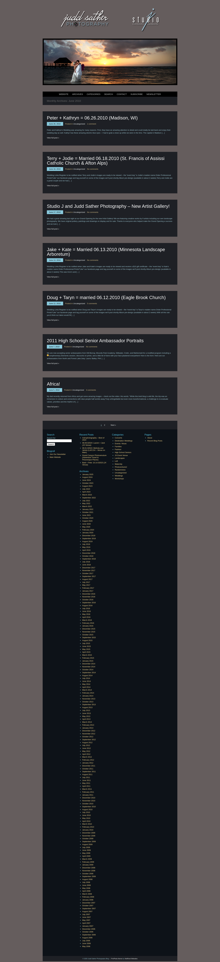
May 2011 (86, 783)
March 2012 (87, 757)
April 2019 (86, 550)
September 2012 (89, 740)
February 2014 (88, 693)
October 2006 (87, 932)
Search (108, 94)
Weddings (119, 476)
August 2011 (87, 774)
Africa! (53, 384)
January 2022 (87, 509)
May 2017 (86, 585)
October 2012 (87, 737)
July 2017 (86, 582)
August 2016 (87, 605)
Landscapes (120, 458)
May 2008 (86, 888)
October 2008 (87, 874)
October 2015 (87, 635)
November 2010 (88, 801)
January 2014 (87, 696)
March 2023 (87, 495)
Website (63, 94)
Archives (77, 94)
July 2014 (86, 678)
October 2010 (87, 804)
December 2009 (88, 833)
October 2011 (87, 769)
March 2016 (87, 620)
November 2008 (88, 871)
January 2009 (87, 865)
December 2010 (88, 798)
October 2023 (87, 483)
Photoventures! (121, 467)
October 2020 (87, 518)
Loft (116, 461)
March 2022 (87, 506)
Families (118, 446)
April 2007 (86, 923)
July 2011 (86, 777)
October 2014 (87, 670)
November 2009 (88, 836)
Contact (122, 94)
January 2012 (87, 763)
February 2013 (88, 725)
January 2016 (87, 626)
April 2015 (86, 652)
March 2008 (87, 894)
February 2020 (88, 530)
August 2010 (87, 809)
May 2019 (86, 547)
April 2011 (86, 786)
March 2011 (87, 789)
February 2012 (88, 760)
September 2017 (89, 576)
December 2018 (88, 553)
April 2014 (86, 687)
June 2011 (86, 780)
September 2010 (89, 807)
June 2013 (86, 713)
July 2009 (86, 847)
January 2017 (87, 591)
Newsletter (153, 94)
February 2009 (88, 862)
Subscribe (136, 94)
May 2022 (86, 503)
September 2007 (89, 908)
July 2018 (86, 562)
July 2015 (86, 643)
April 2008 (86, 891)
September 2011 (89, 771)
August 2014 (87, 675)
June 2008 (86, 885)
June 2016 (86, 611)
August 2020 (87, 521)
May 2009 (86, 853)
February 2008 (88, 897)
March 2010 (87, 824)
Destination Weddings (123, 441)
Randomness (120, 470)
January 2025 (87, 474)
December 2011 (88, 766)
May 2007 (86, 920)
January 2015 (87, 661)
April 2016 (86, 617)
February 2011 (88, 792)
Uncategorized (79, 124)
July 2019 (86, 544)
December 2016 (88, 594)
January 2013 (87, 728)
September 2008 (89, 876)
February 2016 (88, 623)
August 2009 (87, 844)
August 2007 (87, 911)
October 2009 (87, 838)
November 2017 (88, 570)
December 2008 (88, 868)
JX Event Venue (121, 455)
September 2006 (89, 935)
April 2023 (86, 492)
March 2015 (87, 655)
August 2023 (87, 486)
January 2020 (87, 533)
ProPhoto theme (116, 958)
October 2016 (87, 600)
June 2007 (86, 917)
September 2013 (89, 704)
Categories (93, 94)
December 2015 (88, 629)
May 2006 (86, 946)
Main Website (55, 457)
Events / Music (121, 444)
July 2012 (86, 745)
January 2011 (87, 795)
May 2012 (86, 751)
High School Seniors (123, 452)
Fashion (118, 449)
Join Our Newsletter (58, 454)
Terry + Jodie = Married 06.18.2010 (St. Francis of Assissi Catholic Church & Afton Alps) (105, 161)
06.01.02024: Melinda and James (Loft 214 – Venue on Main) (93, 450)
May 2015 (86, 649)
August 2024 (87, 477)
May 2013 (86, 716)
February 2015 (88, 658)
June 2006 (86, 943)
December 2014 (88, 664)
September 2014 (89, 672)
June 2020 (86, 524)
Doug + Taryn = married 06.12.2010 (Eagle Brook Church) (106, 297)
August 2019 (87, 541)
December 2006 (88, 929)
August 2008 (87, 879)
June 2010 (86, 815)
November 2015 (88, 632)
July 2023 (86, 489)
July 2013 (86, 710)
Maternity (118, 464)
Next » (113, 425)
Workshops (119, 479)
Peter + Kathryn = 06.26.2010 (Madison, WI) (92, 117)
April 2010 (86, 821)
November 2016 (88, 597)
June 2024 (86, 480)
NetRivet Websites (131, 958)
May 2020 (86, 527)
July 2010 (86, 812)
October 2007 (87, 906)
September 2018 (89, 559)
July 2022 (86, 501)
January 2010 (87, 830)
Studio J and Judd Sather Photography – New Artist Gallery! (108, 206)
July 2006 (86, 941)
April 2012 (86, 754)
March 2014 (87, 690)
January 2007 (87, 926)
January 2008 (87, 900)
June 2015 (86, 646)
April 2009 (86, 856)
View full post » (53, 138)
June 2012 (86, 748)
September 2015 (89, 637)
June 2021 (86, 515)
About (149, 438)
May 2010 (86, 818)
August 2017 (87, 579)
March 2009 (87, 859)
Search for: (51, 438)
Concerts (118, 438)
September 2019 (89, 538)
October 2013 (87, 702)
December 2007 (88, 903)
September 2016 (89, 603)
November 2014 (88, 667)
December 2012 (88, 731)
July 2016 (86, 608)
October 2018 (87, 556)
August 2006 (87, 938)
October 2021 (87, 512)
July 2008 (86, 882)
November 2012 (88, 734)
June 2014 (86, 681)
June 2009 (86, 850)
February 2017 (88, 588)
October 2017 (87, 573)
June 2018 (86, 565)
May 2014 (86, 684)
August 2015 (87, 640)
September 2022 (89, 498)
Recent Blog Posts (154, 441)
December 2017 (88, 568)
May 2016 (86, 614)
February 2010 (88, 827)
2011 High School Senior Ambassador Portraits (95, 340)
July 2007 (86, 914)
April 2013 (86, 719)
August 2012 (87, 742)
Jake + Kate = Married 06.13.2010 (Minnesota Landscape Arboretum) (106, 252)
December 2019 (88, 535)
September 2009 (89, 841)
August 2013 (87, 707)
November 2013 (88, 699)
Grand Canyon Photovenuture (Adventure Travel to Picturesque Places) (94, 457)
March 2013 (87, 722)
